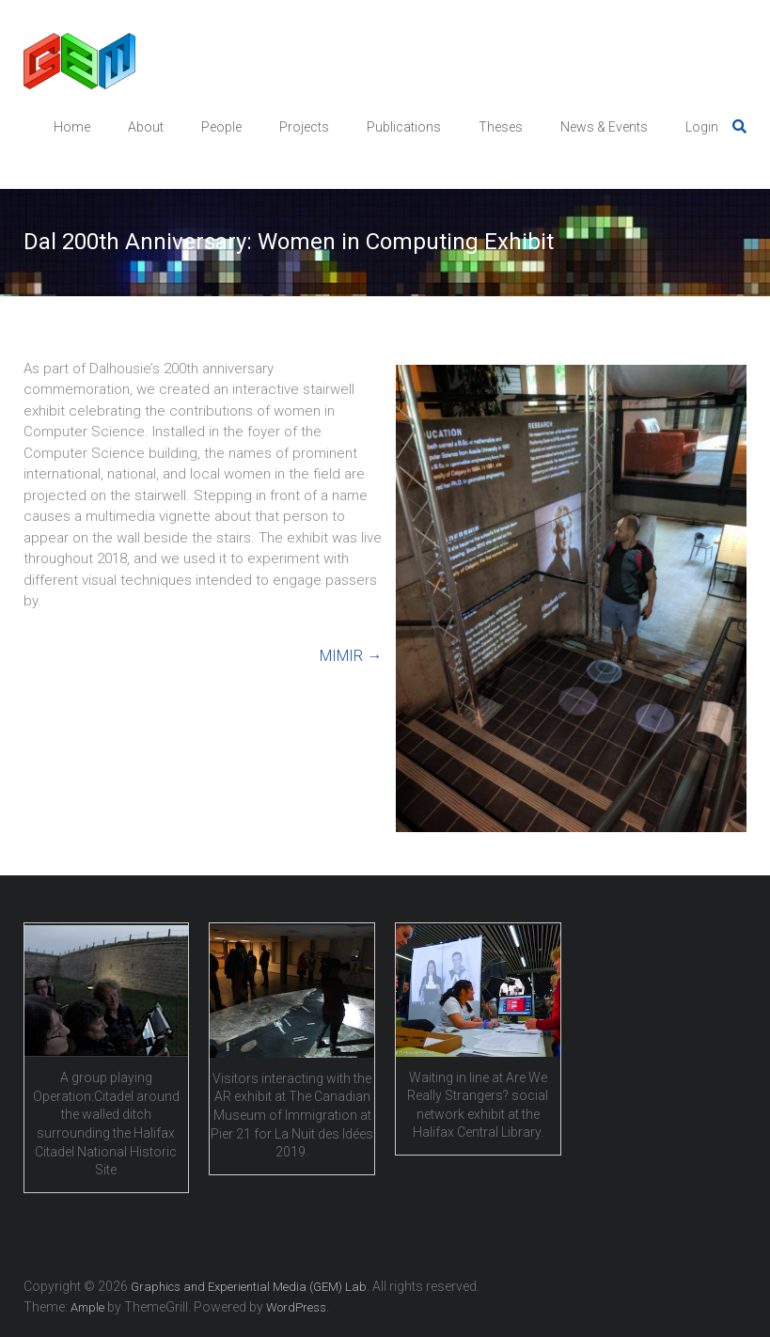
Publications (404, 126)
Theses (501, 126)
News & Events (604, 126)
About (146, 126)
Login (701, 126)
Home (72, 126)
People (221, 126)
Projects (304, 126)
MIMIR (351, 656)
